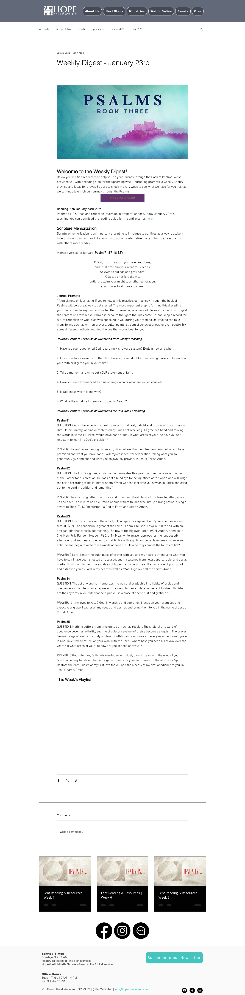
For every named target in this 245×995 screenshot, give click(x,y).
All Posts (44, 29)
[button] (161, 11)
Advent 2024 (63, 29)
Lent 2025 (137, 29)
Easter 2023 (117, 29)
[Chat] (141, 930)
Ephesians (98, 29)
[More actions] (186, 53)
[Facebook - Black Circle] (192, 990)
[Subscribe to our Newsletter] (174, 957)
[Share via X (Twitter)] (67, 780)
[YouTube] (184, 990)
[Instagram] (122, 930)
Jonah (81, 29)
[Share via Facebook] (58, 780)
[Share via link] (76, 780)
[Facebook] (104, 930)
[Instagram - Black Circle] (200, 990)
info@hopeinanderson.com (131, 989)
